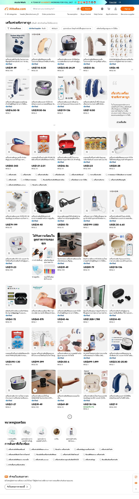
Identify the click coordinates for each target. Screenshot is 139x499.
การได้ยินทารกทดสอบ (28, 180)
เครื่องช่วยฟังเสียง (41, 175)
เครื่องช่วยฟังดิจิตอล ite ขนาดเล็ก (17, 460)
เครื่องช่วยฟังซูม (89, 460)
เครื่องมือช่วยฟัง (59, 175)
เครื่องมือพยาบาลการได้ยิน (78, 180)
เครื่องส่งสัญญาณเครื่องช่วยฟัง (84, 449)
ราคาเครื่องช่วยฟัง (94, 175)
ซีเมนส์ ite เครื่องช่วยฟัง (38, 185)
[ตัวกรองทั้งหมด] (14, 28)
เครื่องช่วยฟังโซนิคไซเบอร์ (70, 455)
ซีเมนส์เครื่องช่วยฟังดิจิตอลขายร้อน (52, 180)
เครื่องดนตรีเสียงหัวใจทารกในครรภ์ (18, 455)
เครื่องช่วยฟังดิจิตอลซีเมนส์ (15, 449)
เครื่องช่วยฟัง (11, 175)
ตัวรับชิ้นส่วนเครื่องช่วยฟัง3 (15, 465)
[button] (78, 8)
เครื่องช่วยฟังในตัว (106, 449)
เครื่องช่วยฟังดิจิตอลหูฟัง (117, 180)
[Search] (86, 9)
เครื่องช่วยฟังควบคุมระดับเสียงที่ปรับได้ (66, 460)
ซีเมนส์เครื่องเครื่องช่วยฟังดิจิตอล (45, 455)
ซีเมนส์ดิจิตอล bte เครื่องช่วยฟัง (94, 455)
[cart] (109, 9)
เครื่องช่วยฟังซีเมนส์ (76, 175)
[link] (136, 477)
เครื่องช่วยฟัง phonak (40, 460)
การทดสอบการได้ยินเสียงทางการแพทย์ (118, 175)
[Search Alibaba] (54, 9)
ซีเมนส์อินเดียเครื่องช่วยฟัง (109, 460)
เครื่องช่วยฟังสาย (98, 180)
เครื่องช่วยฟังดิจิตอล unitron (16, 185)
